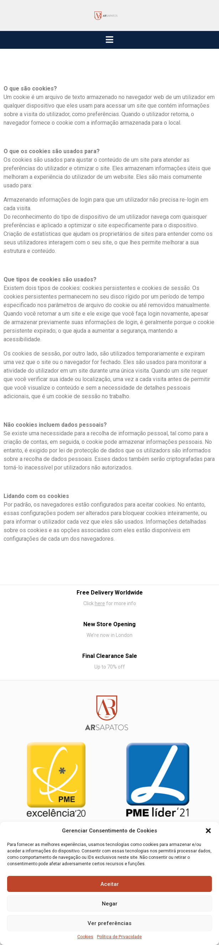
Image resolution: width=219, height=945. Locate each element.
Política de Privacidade (119, 937)
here (100, 603)
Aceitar (109, 884)
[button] (208, 830)
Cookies (85, 937)
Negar (110, 903)
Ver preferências (109, 923)
